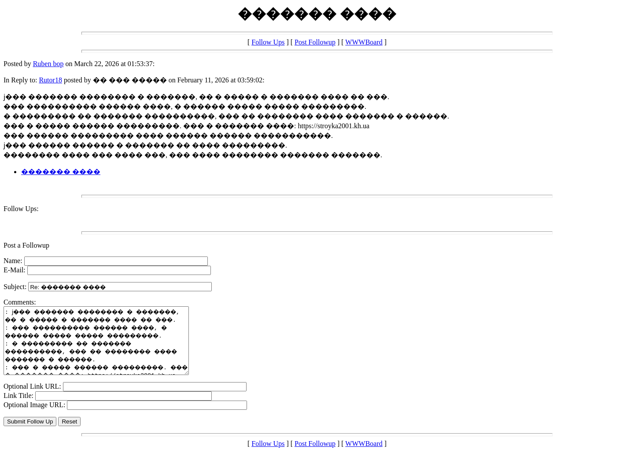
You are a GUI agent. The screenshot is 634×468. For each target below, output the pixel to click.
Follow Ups (267, 42)
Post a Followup (26, 245)
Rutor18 (50, 80)
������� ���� (60, 171)
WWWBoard (363, 42)
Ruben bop (48, 63)
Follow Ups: (21, 208)
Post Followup (315, 42)
